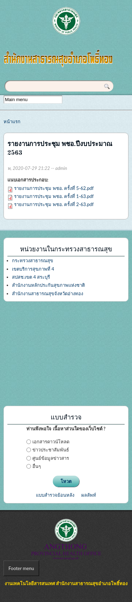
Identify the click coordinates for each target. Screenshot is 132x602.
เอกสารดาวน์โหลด (50, 441)
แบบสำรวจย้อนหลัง (55, 495)
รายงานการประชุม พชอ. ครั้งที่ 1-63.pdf (54, 196)
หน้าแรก (12, 121)
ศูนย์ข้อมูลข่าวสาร (50, 458)
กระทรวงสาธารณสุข (32, 260)
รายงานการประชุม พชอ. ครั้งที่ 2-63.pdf (54, 204)
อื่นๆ (36, 466)
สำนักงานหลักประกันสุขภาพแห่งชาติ (48, 285)
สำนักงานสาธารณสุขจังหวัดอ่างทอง (47, 293)
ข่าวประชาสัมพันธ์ (50, 449)
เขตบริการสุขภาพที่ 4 (33, 269)
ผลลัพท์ (88, 495)
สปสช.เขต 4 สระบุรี (31, 277)
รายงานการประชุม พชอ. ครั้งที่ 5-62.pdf (54, 188)
